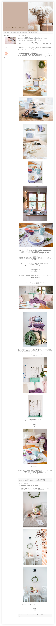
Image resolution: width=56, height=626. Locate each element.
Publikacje (35, 32)
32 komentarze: (33, 479)
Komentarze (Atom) (28, 620)
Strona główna (6, 32)
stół (37, 616)
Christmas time (33, 616)
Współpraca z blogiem (27, 32)
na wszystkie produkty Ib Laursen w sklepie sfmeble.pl (37, 275)
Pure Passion (43, 58)
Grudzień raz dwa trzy (28, 486)
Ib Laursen (32, 480)
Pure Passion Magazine (16, 32)
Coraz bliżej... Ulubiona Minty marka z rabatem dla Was (33, 39)
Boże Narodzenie (26, 480)
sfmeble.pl (35, 262)
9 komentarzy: (33, 614)
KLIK (49, 469)
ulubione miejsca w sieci (40, 480)
